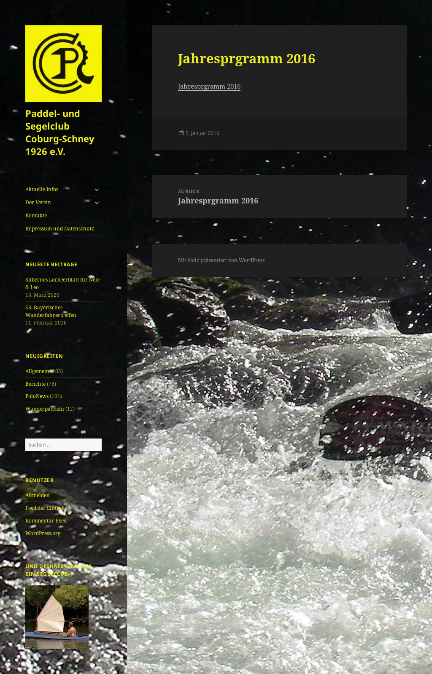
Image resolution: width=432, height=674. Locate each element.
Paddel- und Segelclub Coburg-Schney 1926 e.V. (59, 132)
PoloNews (37, 396)
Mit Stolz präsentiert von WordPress (221, 260)
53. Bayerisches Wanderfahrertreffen (50, 311)
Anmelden (37, 495)
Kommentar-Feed (46, 520)
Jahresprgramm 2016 (209, 86)
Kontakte (36, 215)
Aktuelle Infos (41, 189)
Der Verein (38, 202)
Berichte (35, 383)
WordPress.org (42, 533)
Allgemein (37, 371)
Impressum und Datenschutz (59, 228)
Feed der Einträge (46, 508)
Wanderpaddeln (44, 408)
